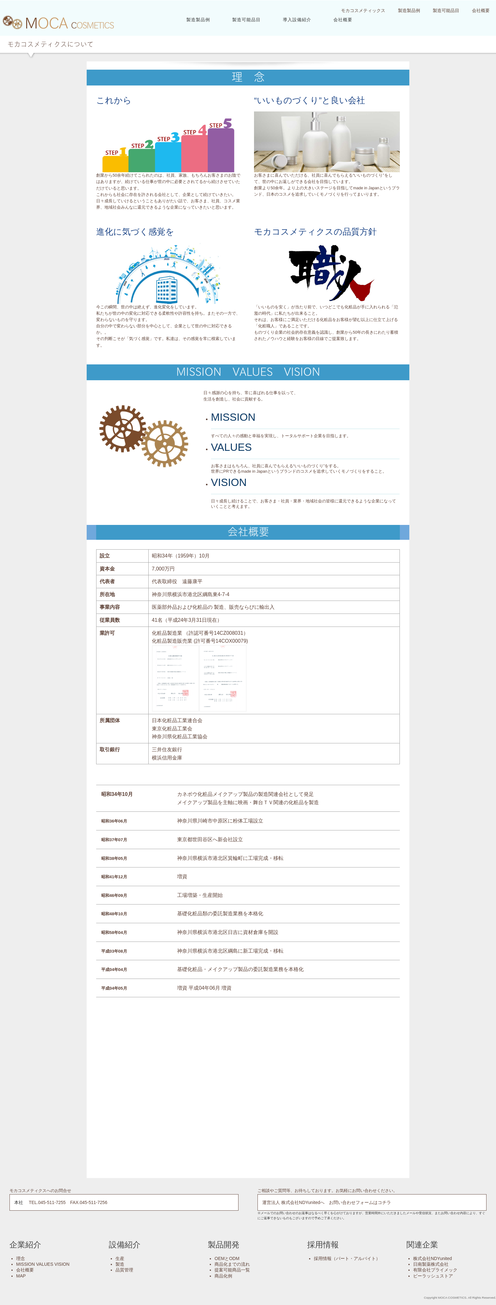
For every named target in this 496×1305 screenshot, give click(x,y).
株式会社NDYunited (432, 1258)
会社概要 (342, 19)
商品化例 (223, 1275)
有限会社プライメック (435, 1269)
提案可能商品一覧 (232, 1269)
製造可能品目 (246, 19)
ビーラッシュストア (433, 1275)
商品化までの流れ (232, 1263)
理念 (20, 1258)
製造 (119, 1263)
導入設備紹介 (297, 19)
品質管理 (124, 1269)
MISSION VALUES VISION (43, 1263)
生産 (119, 1258)
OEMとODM (226, 1258)
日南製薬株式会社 (431, 1263)
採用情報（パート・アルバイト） (347, 1258)
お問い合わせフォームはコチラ (360, 1202)
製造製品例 (198, 19)
